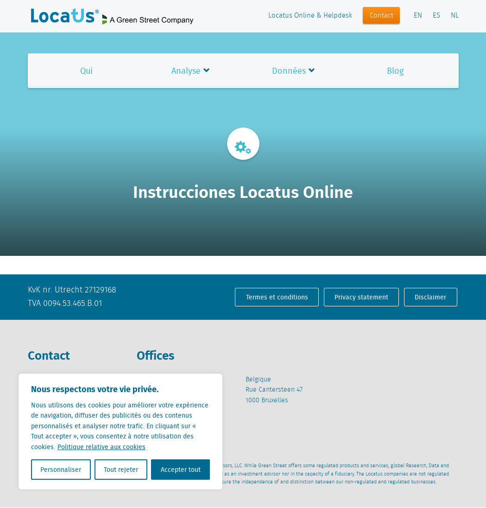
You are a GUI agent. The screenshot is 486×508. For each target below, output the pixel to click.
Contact (381, 15)
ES (436, 15)
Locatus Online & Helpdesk (310, 15)
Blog (395, 70)
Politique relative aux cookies (101, 446)
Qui (86, 70)
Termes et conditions (277, 297)
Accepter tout (181, 469)
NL (455, 15)
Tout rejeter (121, 469)
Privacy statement (361, 297)
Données (289, 70)
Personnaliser (60, 469)
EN (418, 15)
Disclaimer (430, 297)
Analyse (186, 70)
